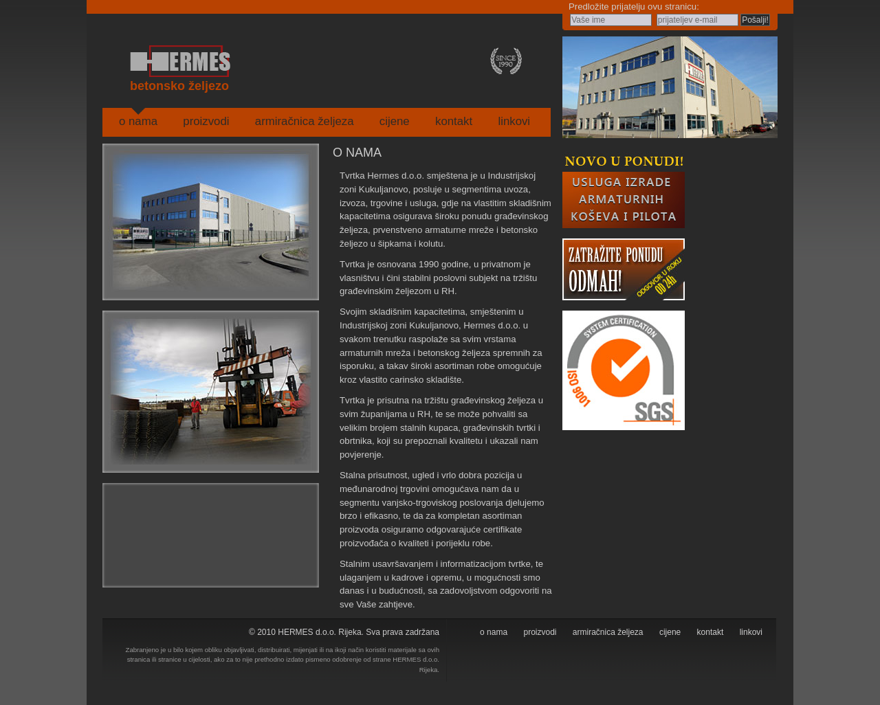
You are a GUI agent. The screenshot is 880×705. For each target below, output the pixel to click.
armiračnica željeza (304, 121)
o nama (138, 121)
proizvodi (206, 121)
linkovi (514, 121)
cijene (395, 121)
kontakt (453, 121)
